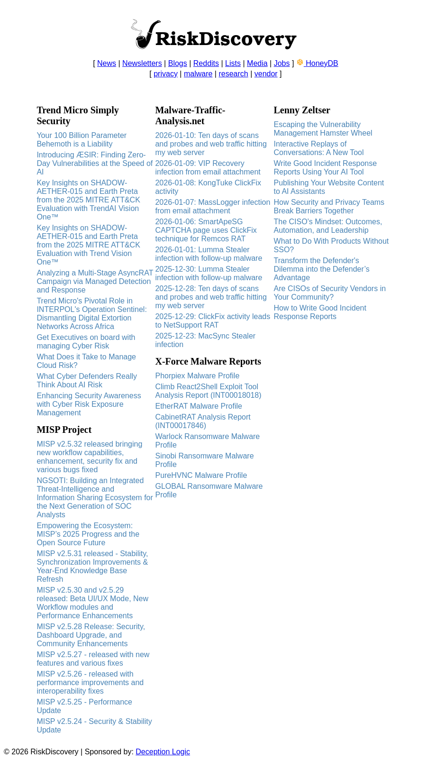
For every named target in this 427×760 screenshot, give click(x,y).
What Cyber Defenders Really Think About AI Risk (86, 380)
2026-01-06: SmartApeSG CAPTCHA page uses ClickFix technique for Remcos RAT (205, 230)
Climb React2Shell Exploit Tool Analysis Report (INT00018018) (208, 391)
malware (198, 74)
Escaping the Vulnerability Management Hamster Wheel (323, 128)
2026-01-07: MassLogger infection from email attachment (212, 206)
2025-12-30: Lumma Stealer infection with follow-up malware (208, 273)
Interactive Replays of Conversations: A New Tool (319, 148)
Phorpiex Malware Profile (197, 376)
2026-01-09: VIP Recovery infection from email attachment (207, 167)
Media (257, 63)
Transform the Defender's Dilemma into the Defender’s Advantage (322, 269)
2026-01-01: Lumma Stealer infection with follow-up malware (208, 254)
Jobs (282, 63)
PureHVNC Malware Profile (201, 475)
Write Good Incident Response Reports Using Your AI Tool (325, 167)
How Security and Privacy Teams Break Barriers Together (329, 206)
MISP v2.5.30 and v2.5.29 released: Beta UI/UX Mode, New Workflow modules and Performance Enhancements (92, 603)
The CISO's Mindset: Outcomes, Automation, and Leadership (328, 226)
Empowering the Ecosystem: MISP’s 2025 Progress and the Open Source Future (87, 534)
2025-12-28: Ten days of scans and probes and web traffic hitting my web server (210, 297)
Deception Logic (163, 752)
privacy (166, 74)
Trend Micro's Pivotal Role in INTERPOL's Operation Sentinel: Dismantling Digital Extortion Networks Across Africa (91, 313)
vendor (266, 74)
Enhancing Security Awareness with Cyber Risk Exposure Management (88, 404)
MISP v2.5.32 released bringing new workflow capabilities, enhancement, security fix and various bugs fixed (89, 457)
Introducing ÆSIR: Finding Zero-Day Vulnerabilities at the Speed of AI (94, 163)
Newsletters (142, 63)
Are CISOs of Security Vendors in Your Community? (330, 292)
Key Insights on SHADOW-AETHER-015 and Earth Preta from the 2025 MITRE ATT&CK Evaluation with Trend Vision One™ (88, 245)
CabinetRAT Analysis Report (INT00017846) (202, 421)
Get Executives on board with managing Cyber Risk (85, 341)
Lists (233, 63)
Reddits (206, 63)
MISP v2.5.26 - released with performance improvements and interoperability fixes (90, 682)
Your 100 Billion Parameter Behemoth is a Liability (81, 139)
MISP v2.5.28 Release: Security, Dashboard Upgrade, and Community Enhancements (90, 635)
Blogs (177, 63)
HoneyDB (317, 63)
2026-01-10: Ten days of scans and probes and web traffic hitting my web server (210, 143)
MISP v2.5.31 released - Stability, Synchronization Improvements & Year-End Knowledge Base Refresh (92, 566)
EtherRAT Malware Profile (198, 406)
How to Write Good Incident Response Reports (320, 312)
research (233, 74)
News (106, 63)
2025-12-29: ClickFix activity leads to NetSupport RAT (212, 320)
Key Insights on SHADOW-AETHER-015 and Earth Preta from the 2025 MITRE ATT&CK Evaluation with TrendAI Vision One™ (88, 200)
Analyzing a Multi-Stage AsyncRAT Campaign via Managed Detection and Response (94, 281)
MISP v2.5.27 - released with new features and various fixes (92, 658)
